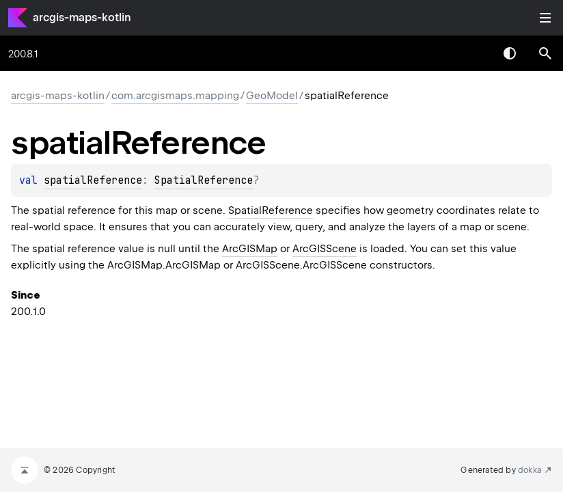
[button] (545, 53)
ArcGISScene (324, 249)
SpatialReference (203, 180)
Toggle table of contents (545, 18)
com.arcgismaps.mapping (175, 96)
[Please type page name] (545, 53)
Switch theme (509, 53)
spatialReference (93, 180)
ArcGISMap (249, 249)
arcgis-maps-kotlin (82, 17)
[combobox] (474, 53)
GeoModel (272, 96)
